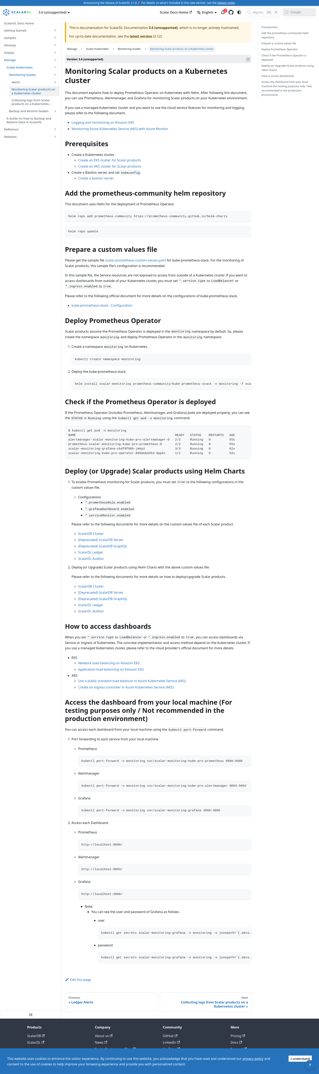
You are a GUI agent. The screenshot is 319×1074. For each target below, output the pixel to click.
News (101, 1042)
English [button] (205, 12)
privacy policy (253, 1058)
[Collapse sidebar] (31, 1014)
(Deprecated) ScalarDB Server (100, 540)
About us (103, 1036)
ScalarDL (35, 1042)
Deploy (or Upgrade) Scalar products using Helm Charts (287, 68)
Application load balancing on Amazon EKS (111, 669)
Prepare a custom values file (278, 43)
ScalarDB (36, 1036)
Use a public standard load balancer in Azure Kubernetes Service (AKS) (132, 681)
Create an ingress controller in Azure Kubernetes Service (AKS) (125, 687)
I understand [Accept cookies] (300, 1059)
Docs (236, 1042)
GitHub (170, 1036)
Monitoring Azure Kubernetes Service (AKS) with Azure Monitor (120, 129)
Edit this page (78, 979)
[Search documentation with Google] (303, 12)
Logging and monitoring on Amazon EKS (103, 122)
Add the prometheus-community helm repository (285, 35)
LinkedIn (171, 1042)
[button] (31, 30)
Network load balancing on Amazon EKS (109, 663)
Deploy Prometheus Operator (279, 49)
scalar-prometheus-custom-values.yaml (135, 260)
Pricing (238, 1036)
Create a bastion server (96, 178)
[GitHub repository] (231, 12)
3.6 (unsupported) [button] (52, 12)
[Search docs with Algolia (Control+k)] (262, 12)
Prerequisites (269, 27)
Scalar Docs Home (176, 12)
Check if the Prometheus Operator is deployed (283, 58)
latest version (141, 36)
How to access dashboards (277, 76)
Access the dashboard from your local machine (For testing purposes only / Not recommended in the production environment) (286, 88)
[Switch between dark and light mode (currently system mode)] (239, 12)
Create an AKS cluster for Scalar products (109, 166)
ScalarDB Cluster (91, 533)
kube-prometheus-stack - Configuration (102, 305)
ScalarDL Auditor (91, 558)
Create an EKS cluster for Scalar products (109, 160)
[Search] (286, 12)
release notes (226, 3)
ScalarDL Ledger (90, 552)
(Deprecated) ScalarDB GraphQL (102, 546)
